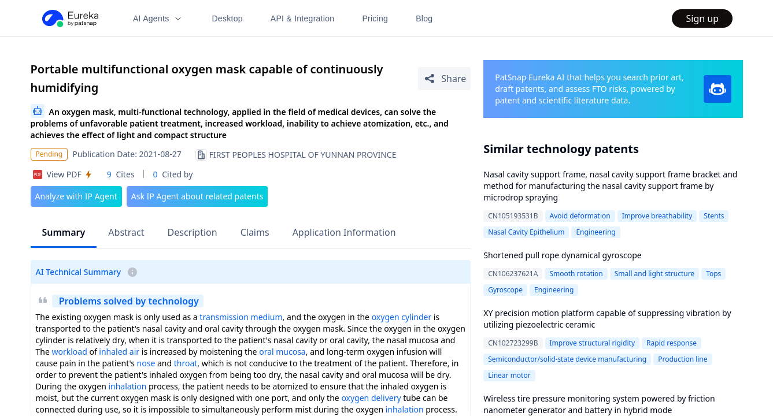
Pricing (375, 18)
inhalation (127, 386)
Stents (714, 216)
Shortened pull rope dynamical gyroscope (562, 255)
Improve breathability (657, 216)
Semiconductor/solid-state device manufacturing (567, 359)
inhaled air (119, 351)
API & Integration (303, 18)
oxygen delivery (371, 397)
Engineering (595, 232)
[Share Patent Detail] (444, 78)
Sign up (702, 18)
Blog (424, 18)
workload (69, 351)
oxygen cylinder (402, 316)
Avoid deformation (580, 216)
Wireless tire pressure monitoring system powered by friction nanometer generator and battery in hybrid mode (599, 404)
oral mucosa (282, 351)
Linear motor (509, 375)
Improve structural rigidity (592, 343)
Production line (682, 359)
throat (186, 363)
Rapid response (671, 343)
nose (146, 363)
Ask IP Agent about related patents (197, 196)
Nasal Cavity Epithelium (526, 232)
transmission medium (240, 316)
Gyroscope (505, 290)
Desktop (227, 18)
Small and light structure (654, 273)
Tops (713, 273)
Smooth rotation (575, 273)
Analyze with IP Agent (76, 196)
